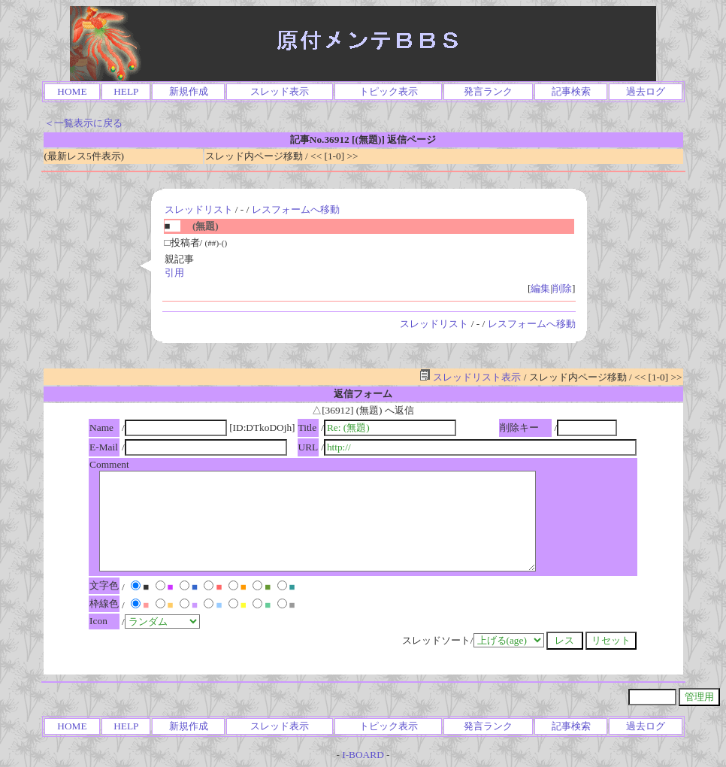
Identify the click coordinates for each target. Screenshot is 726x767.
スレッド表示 (279, 91)
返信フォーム (363, 393)
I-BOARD (363, 754)
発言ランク (488, 91)
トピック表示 (388, 91)
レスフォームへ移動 (296, 209)
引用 (174, 272)
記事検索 (571, 91)
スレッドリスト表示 (470, 377)
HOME (71, 91)
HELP (125, 91)
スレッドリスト (199, 209)
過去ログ (645, 91)
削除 (562, 288)
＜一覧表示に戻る (83, 123)
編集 (540, 288)
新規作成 (188, 91)
